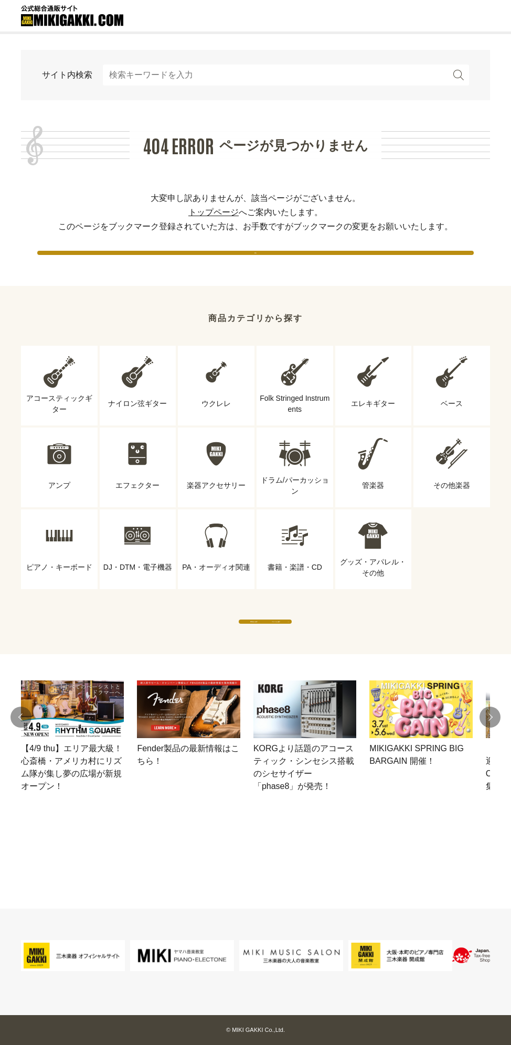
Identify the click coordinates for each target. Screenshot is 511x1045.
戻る (255, 262)
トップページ (213, 212)
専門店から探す (158, 651)
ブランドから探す (352, 651)
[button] (20, 758)
